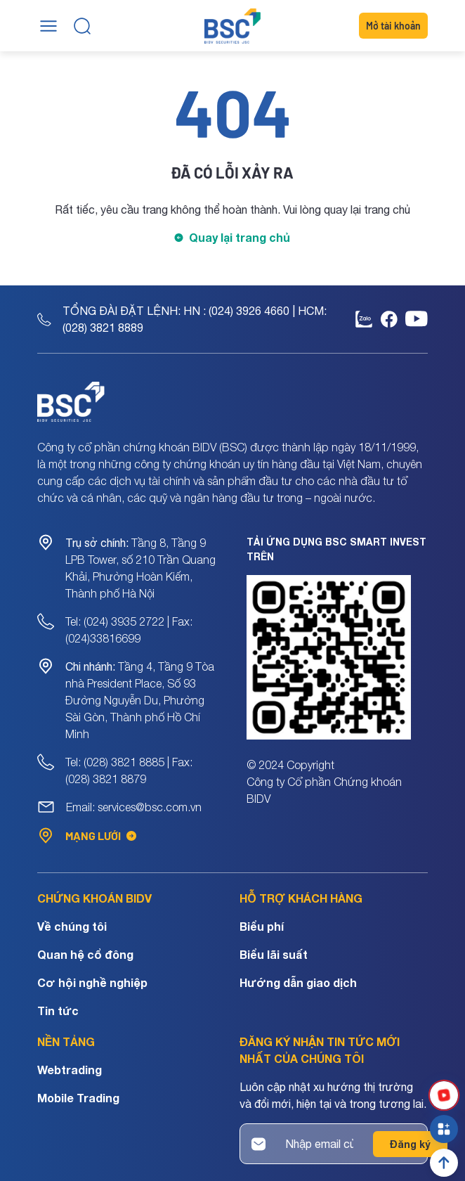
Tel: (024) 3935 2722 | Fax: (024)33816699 (128, 630)
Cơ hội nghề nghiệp (92, 982)
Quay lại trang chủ (239, 237)
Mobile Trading (78, 1097)
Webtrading (69, 1069)
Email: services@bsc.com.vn (134, 807)
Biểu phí (262, 926)
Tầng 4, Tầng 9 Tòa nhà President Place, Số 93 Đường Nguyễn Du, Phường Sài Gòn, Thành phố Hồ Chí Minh (139, 700)
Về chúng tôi (72, 926)
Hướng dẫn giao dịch (298, 982)
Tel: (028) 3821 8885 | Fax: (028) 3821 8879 (128, 770)
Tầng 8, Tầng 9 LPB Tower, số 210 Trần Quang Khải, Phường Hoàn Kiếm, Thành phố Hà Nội (140, 568)
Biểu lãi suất (274, 954)
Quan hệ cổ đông (85, 954)
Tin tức (58, 1010)
